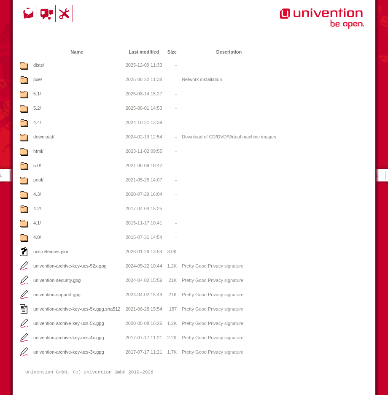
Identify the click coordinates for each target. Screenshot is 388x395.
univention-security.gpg (57, 280)
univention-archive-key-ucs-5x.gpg (68, 323)
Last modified (144, 51)
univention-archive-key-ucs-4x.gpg (68, 337)
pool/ (38, 179)
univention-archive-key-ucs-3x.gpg (68, 351)
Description (229, 51)
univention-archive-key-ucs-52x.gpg (70, 265)
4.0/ (37, 237)
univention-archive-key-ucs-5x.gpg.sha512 (77, 308)
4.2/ (37, 208)
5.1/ (37, 93)
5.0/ (37, 165)
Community (47, 13)
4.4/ (37, 122)
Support (65, 13)
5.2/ (37, 108)
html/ (38, 151)
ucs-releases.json (51, 251)
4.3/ (37, 194)
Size (172, 51)
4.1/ (37, 222)
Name (76, 51)
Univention (305, 23)
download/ (43, 136)
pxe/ (37, 79)
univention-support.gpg (57, 294)
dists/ (38, 65)
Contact (29, 13)
